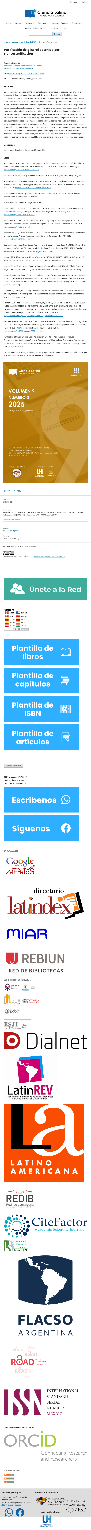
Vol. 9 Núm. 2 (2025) (28, 42)
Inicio (6, 42)
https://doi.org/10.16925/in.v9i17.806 (19, 214)
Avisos (29, 23)
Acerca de (42, 23)
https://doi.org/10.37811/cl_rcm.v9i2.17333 (26, 73)
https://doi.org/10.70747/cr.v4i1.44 (18, 227)
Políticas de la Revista (34, 28)
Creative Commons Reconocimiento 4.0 (49, 557)
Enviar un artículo (13, 766)
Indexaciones (78, 23)
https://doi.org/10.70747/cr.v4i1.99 (18, 239)
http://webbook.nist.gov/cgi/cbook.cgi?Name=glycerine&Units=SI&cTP (33, 315)
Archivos (18, 23)
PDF (8, 491)
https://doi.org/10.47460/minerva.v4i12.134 (33, 187)
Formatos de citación (12, 520)
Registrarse (74, 2)
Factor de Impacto (60, 23)
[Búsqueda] (40, 34)
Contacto (54, 28)
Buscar (65, 28)
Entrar (84, 2)
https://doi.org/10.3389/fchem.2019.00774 (21, 169)
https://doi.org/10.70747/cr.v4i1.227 (42, 251)
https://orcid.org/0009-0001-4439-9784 (18, 68)
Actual (8, 23)
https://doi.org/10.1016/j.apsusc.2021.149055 (23, 331)
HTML (18, 491)
